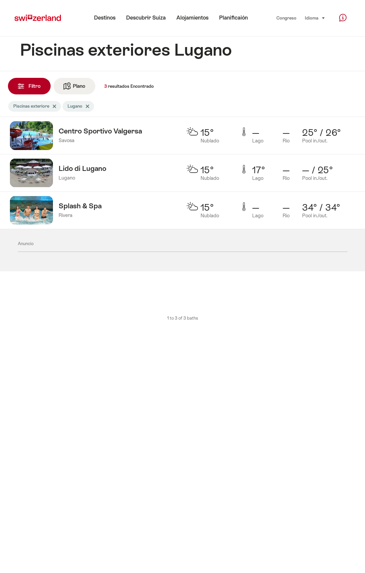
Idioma (315, 18)
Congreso (286, 18)
